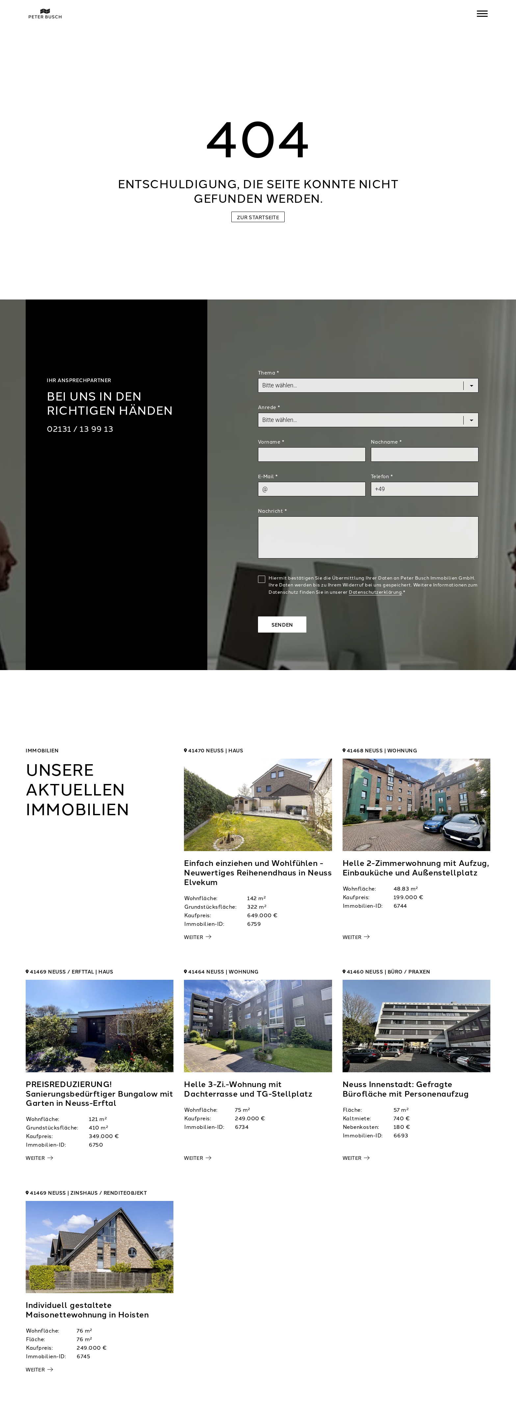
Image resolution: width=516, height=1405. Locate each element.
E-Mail (268, 476)
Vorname (271, 441)
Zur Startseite (258, 217)
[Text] (368, 537)
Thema (268, 372)
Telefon (382, 476)
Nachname (386, 441)
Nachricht (272, 510)
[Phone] (424, 489)
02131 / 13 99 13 (80, 428)
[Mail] (312, 489)
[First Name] (312, 454)
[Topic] (368, 385)
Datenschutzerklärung (375, 591)
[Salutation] (368, 420)
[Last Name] (424, 454)
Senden (282, 624)
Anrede (269, 406)
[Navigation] (482, 13)
